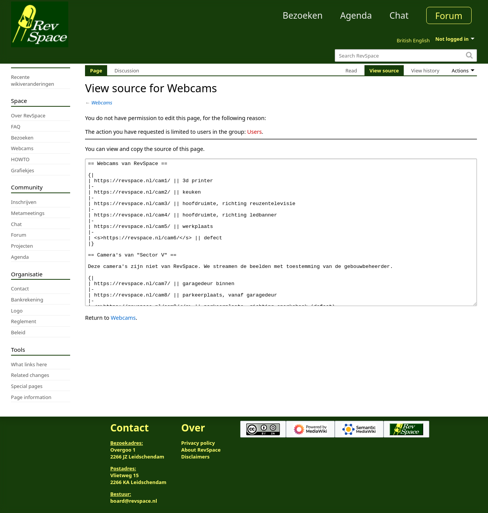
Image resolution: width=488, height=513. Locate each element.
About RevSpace (201, 449)
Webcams (102, 102)
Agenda (356, 15)
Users (254, 131)
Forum (448, 16)
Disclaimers (195, 456)
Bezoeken (303, 15)
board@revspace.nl (133, 500)
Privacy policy (198, 442)
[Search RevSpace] (406, 55)
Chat (398, 15)
